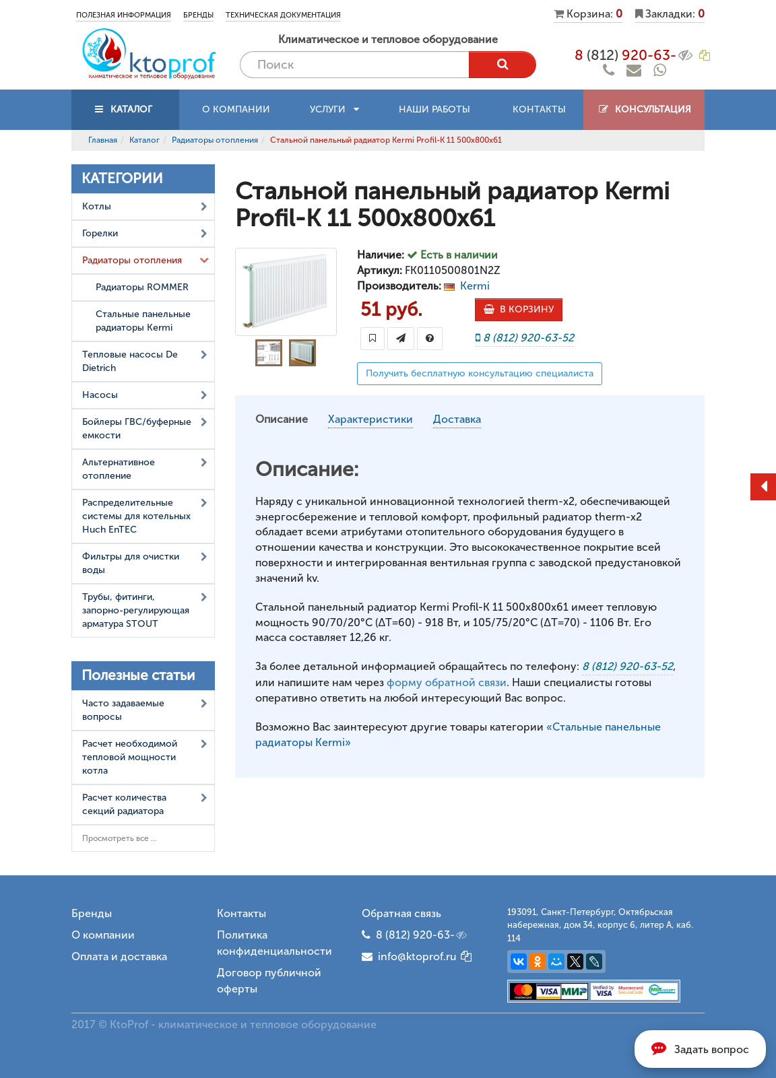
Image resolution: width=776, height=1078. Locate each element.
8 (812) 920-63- (422, 935)
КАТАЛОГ (125, 109)
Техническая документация (283, 15)
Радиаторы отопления (215, 140)
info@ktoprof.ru (409, 956)
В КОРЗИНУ (519, 309)
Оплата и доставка (119, 956)
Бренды (198, 15)
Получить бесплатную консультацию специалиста (479, 373)
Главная (102, 140)
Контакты (539, 109)
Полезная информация (123, 15)
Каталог (144, 140)
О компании (236, 109)
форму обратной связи (447, 682)
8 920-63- (634, 55)
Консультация (644, 109)
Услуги (334, 109)
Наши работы (434, 109)
